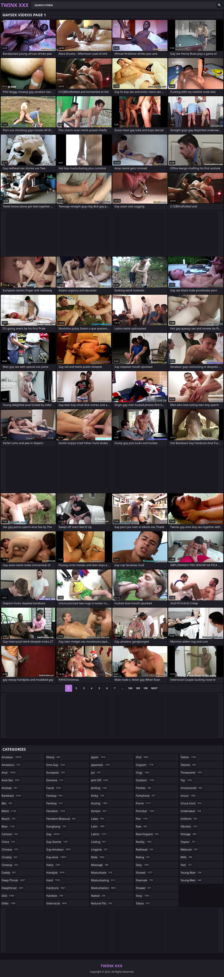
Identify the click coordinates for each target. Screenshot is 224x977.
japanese (101, 764)
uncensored (191, 788)
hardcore (56, 888)
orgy (143, 772)
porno (144, 803)
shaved (144, 872)
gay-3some (57, 841)
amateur (12, 757)
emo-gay (56, 764)
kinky (98, 795)
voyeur (188, 841)
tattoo (188, 757)
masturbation (104, 888)
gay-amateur (59, 849)
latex (98, 818)
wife (186, 857)
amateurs (11, 764)
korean (99, 811)
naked (98, 895)
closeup (10, 865)
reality (144, 841)
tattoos (188, 764)
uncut (188, 795)
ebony (53, 757)
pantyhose (146, 795)
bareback (12, 795)
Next (154, 688)
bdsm (9, 811)
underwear (191, 811)
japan (98, 757)
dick (8, 895)
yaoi (186, 865)
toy (186, 780)
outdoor (145, 780)
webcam (189, 849)
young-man (191, 872)
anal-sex (11, 780)
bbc (7, 803)
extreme (55, 780)
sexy (143, 865)
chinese (10, 849)
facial (54, 788)
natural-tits (102, 903)
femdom (56, 811)
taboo (143, 903)
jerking (99, 788)
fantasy (54, 795)
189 (138, 688)
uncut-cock (191, 803)
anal (9, 772)
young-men (191, 880)
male (98, 857)
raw (142, 826)
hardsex (55, 895)
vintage (188, 834)
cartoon (10, 834)
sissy (143, 895)
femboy (54, 803)
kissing (99, 803)
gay (53, 834)
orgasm (145, 764)
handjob (55, 872)
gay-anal (56, 857)
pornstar (145, 811)
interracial (57, 903)
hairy (53, 865)
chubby (10, 857)
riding (143, 857)
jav (96, 772)
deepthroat (13, 888)
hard (53, 880)
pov (142, 818)
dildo (9, 903)
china (9, 841)
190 (146, 688)
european (56, 772)
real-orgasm (147, 834)
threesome (191, 772)
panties (144, 788)
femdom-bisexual (61, 818)
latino (99, 834)
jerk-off (100, 780)
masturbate (102, 872)
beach (9, 818)
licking (99, 841)
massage (100, 865)
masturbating (103, 880)
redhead (145, 849)
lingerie (99, 849)
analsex (10, 788)
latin (98, 826)
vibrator (189, 826)
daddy (9, 872)
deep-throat (14, 880)
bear (9, 826)
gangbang (56, 826)
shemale (145, 880)
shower (144, 888)
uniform (189, 818)
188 (130, 688)
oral (142, 757)
